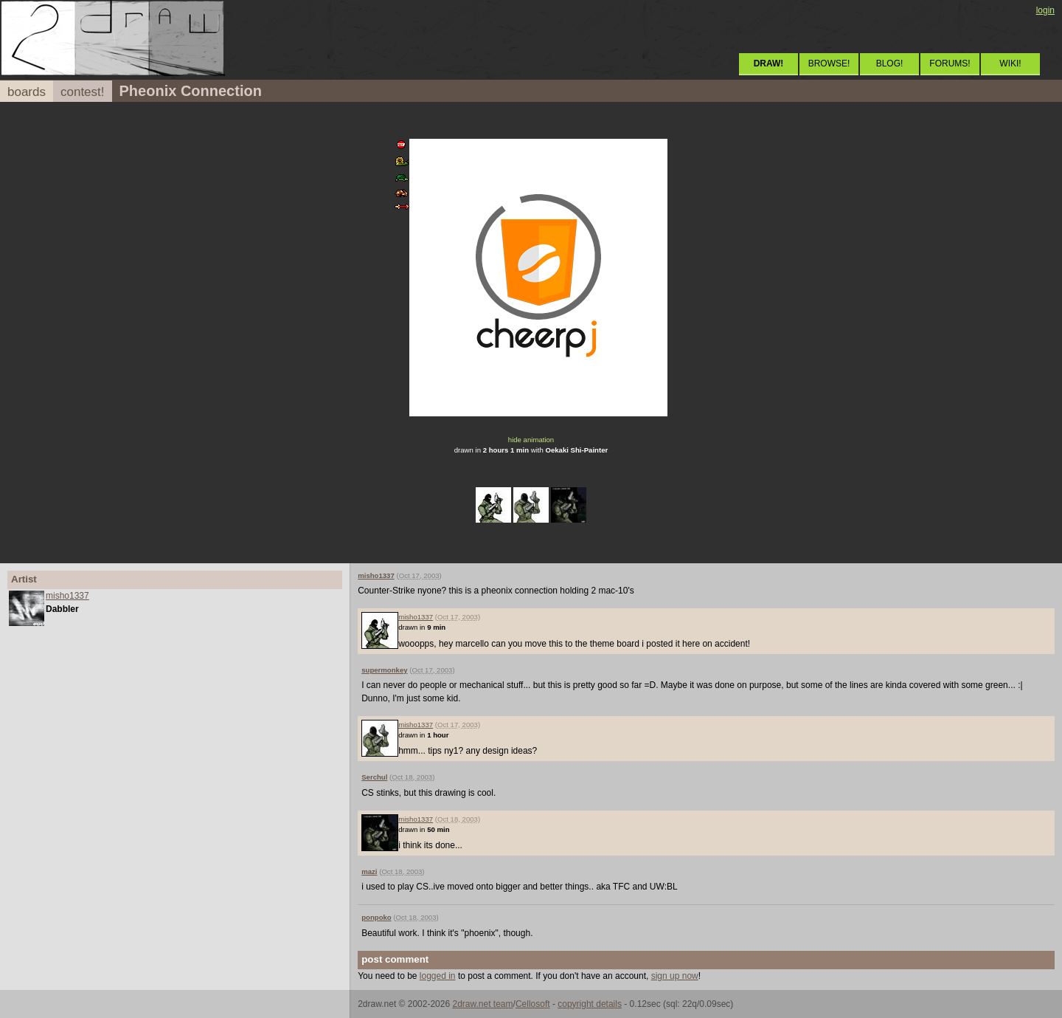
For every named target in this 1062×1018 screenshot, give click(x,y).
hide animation (531, 440)
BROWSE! (829, 63)
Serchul (374, 777)
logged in (438, 976)
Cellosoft (533, 1004)
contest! (82, 92)
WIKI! (1010, 63)
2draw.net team (482, 1004)
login (1045, 10)
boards (26, 92)
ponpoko (376, 917)
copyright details (590, 1004)
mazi (369, 871)
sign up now (674, 976)
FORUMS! (949, 63)
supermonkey (384, 670)
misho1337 (67, 596)
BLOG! (889, 63)
